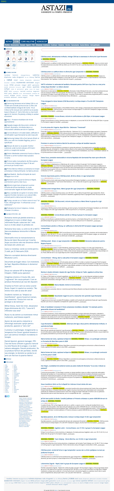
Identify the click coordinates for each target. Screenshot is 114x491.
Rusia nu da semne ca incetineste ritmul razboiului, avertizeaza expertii (21, 315)
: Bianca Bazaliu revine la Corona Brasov (61, 285)
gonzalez (36, 85)
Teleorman (16, 389)
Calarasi (7, 372)
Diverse (39, 45)
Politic (7, 45)
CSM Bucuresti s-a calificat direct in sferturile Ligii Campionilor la (70, 72)
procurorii (20, 89)
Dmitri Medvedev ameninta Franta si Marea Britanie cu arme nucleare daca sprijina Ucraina (21, 155)
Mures (15, 384)
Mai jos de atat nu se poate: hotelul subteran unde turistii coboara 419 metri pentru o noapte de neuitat (19, 148)
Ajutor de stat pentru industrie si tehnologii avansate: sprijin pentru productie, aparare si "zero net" (19, 323)
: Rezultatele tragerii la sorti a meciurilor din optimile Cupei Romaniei (71, 296)
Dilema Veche (26, 417)
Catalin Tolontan (22, 398)
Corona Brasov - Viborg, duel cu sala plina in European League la (69, 258)
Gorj (15, 378)
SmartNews (25, 410)
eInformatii (21, 423)
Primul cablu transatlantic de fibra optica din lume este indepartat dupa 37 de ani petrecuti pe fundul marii (21, 163)
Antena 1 (28, 405)
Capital (21, 399)
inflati (7, 89)
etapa (12, 95)
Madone (30, 410)
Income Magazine (23, 422)
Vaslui (15, 392)
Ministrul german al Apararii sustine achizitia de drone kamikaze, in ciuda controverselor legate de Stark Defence (19, 187)
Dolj (6, 376)
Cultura (46, 45)
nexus (29, 87)
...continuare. (44, 66)
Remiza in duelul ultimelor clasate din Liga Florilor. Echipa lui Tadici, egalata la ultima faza (72, 272)
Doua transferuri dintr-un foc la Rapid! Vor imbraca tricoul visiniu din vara (66, 384)
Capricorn (32, 61)
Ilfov (6, 381)
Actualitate (95, 45)
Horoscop (42, 41)
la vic (27, 77)
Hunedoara (16, 380)
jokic (10, 93)
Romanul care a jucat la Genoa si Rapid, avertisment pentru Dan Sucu (20, 181)
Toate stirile (26, 426)
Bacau (15, 366)
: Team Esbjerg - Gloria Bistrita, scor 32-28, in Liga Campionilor (69, 439)
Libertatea (29, 398)
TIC (33, 45)
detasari (14, 97)
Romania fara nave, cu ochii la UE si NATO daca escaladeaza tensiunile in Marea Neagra (22, 231)
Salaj (15, 386)
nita (12, 85)
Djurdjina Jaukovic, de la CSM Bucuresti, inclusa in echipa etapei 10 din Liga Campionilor (71, 417)
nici (5, 93)
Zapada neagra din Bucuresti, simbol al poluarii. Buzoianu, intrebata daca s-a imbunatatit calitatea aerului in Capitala (20, 127)
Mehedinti (7, 382)
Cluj (6, 373)
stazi (16, 80)
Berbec (8, 54)
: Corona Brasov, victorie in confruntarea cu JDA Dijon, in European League (72, 116)
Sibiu (15, 388)
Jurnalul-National (56, 74)
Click (28, 421)
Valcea (6, 390)
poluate (17, 85)
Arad (15, 365)
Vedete (61, 45)
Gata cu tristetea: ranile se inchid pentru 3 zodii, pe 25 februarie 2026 (21, 250)
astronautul (27, 93)
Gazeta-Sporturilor (57, 89)
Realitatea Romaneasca (24, 419)
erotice (29, 91)
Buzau (15, 372)
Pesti (14, 68)
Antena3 (25, 407)
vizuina (13, 82)
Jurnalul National (28, 413)
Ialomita (7, 380)
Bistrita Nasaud (15, 368)
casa (9, 79)
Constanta (16, 374)
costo (20, 93)
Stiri (16, 41)
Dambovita (16, 376)
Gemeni (20, 54)
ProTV (25, 399)
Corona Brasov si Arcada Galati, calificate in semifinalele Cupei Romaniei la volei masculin (21, 134)
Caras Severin (17, 373)
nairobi (23, 91)
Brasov (6, 370)
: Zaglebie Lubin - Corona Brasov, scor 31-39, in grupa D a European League (73, 428)
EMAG (3, 1)
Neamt (6, 384)
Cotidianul (27, 409)
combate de (35, 93)
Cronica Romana (23, 411)
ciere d (13, 89)
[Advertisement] (57, 26)
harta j (66, 478)
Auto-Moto (84, 45)
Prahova (7, 385)
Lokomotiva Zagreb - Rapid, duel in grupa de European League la (70, 464)
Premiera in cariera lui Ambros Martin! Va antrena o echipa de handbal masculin (68, 143)
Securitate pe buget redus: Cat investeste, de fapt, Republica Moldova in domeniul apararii (22, 264)
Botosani (7, 369)
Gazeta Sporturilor (23, 424)
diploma (7, 77)
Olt (14, 385)
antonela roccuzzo (15, 87)
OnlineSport (21, 403)
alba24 (15, 93)
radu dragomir (18, 77)
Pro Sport (27, 425)
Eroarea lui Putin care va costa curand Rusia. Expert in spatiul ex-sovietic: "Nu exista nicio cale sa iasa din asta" (21, 288)
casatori (25, 95)
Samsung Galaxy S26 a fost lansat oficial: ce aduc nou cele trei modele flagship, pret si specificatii (21, 140)
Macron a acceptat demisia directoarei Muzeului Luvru (20, 256)
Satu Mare (7, 386)
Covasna (7, 374)
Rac (26, 54)
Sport (28, 45)
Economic (15, 45)
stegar (24, 85)
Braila (15, 370)
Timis (6, 389)
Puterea (20, 426)
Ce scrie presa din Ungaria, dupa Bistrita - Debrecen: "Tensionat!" (63, 127)
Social (22, 45)
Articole (8, 359)
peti (29, 85)
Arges (6, 366)
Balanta (14, 61)
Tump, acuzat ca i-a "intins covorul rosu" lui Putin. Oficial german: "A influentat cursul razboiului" (22, 202)
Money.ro (21, 413)
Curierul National (28, 402)
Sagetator (26, 61)
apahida (36, 87)
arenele (7, 97)
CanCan (20, 415)
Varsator (8, 68)
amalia (6, 95)
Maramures (16, 382)
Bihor (6, 367)
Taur (14, 54)
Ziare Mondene (28, 403)
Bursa (20, 410)
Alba (6, 365)
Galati (15, 377)
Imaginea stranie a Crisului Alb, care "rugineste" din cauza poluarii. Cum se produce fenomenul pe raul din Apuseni (21, 279)
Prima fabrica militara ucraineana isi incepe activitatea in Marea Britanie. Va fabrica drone (21, 170)
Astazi (9, 41)
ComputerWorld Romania (25, 414)
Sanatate (75, 45)
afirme (18, 95)
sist (6, 91)
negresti (36, 91)
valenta (36, 75)
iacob (6, 87)
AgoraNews (21, 418)
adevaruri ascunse (96, 478)
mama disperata (26, 80)
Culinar (54, 45)
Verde (67, 45)
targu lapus (34, 95)
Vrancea (7, 392)
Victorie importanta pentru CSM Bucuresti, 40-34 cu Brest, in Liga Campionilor (68, 176)
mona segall (23, 97)
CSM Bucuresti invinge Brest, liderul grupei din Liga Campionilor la (70, 189)
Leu (32, 54)
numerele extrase (25, 82)
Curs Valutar (27, 41)
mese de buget (34, 89)
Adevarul (23, 401)
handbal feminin (11, 75)
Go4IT (30, 415)
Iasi (14, 381)
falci (10, 91)
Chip (21, 417)
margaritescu (25, 75)
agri (24, 87)
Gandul (21, 405)
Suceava (7, 388)
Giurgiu (6, 377)
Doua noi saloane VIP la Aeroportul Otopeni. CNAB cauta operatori (19, 271)
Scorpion (20, 61)
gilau (26, 89)
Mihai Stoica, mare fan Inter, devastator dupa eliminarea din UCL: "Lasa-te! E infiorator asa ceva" (21, 308)
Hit (24, 405)
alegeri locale (25, 480)
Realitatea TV (22, 406)
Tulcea (15, 390)
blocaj (32, 77)
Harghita (7, 378)
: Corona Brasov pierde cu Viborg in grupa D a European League (69, 215)
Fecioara (8, 61)
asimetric (16, 91)
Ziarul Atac (26, 415)
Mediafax (24, 421)
